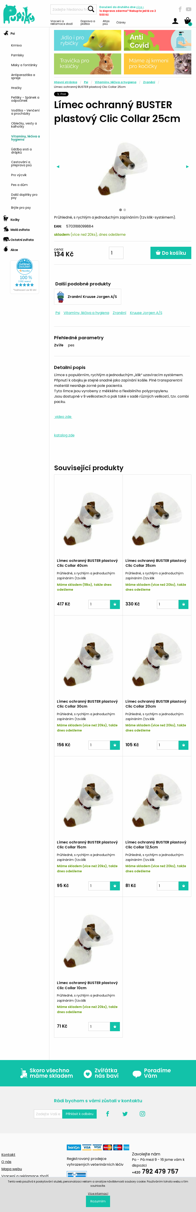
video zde (63, 416)
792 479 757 (155, 1172)
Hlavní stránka (65, 82)
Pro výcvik (19, 175)
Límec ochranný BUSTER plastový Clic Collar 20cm (155, 704)
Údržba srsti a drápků (21, 150)
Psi (9, 32)
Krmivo (16, 45)
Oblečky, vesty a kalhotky (24, 124)
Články (121, 22)
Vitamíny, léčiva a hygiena (25, 137)
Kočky (11, 218)
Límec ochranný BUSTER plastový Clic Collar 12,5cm (155, 845)
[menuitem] (28, 45)
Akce (10, 248)
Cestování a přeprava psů (21, 163)
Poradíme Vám (151, 1073)
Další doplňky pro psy (24, 195)
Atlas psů (106, 22)
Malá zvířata (16, 228)
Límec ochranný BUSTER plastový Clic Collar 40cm (87, 563)
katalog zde (64, 435)
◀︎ (59, 166)
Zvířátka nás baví (101, 1073)
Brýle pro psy (21, 207)
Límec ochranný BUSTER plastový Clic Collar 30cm (87, 704)
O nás (6, 1161)
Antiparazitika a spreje (23, 76)
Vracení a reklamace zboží (61, 22)
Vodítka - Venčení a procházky (25, 111)
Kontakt (8, 1154)
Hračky (16, 87)
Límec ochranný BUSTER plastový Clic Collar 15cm (87, 845)
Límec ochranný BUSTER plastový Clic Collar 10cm (87, 985)
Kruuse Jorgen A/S (146, 312)
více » (140, 7)
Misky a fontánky (24, 65)
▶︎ (188, 166)
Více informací (98, 1193)
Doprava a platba (88, 22)
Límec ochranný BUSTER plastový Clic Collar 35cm (155, 563)
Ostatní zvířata (18, 238)
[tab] (24, 120)
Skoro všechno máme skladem (45, 1073)
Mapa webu (11, 1169)
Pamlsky (17, 55)
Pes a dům (19, 184)
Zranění (149, 82)
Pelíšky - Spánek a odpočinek (25, 98)
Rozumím (98, 1201)
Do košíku (171, 253)
